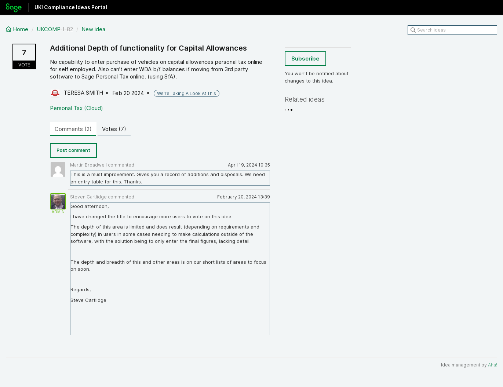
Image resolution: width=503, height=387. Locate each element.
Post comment (73, 150)
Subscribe (305, 58)
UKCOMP (48, 29)
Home (18, 29)
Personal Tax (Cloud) (76, 108)
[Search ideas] (452, 30)
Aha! (492, 365)
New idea (93, 29)
